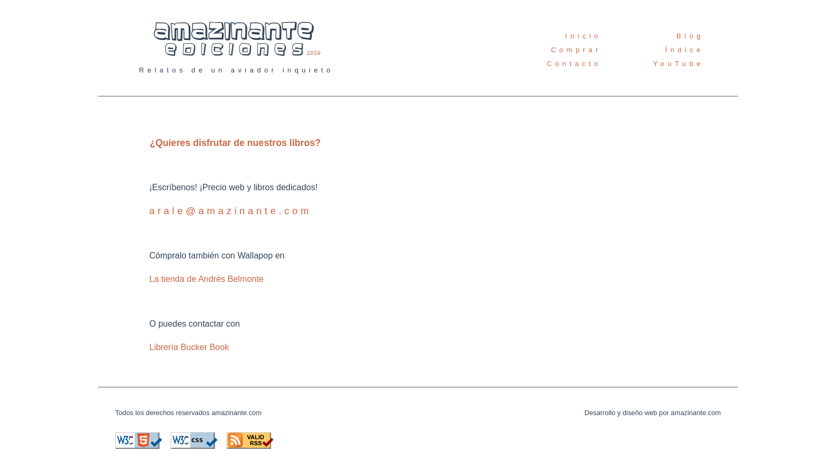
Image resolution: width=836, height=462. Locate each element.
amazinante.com (237, 413)
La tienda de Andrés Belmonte (206, 278)
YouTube (678, 64)
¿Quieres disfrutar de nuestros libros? (235, 142)
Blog (690, 36)
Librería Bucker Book (189, 347)
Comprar (576, 50)
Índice (684, 50)
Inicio (583, 36)
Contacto (574, 64)
